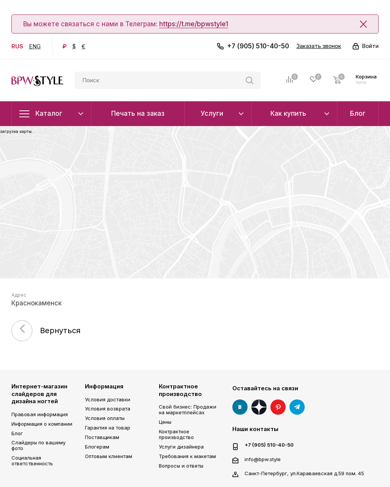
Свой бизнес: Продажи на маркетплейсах (187, 409)
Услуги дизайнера (181, 447)
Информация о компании (41, 424)
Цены (165, 422)
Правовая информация (39, 414)
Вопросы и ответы (181, 466)
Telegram (297, 407)
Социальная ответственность (32, 460)
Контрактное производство (180, 390)
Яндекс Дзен (259, 407)
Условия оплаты (105, 418)
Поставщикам (102, 437)
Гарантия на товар (107, 428)
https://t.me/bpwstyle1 (193, 24)
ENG (35, 46)
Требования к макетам (187, 456)
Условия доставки (107, 399)
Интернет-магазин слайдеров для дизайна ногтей (39, 394)
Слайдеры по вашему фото (38, 445)
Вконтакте (240, 407)
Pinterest (278, 407)
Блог (17, 433)
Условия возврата (107, 409)
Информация (104, 386)
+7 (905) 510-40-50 (258, 46)
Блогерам (97, 447)
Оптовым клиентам (108, 456)
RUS (17, 46)
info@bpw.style (263, 459)
